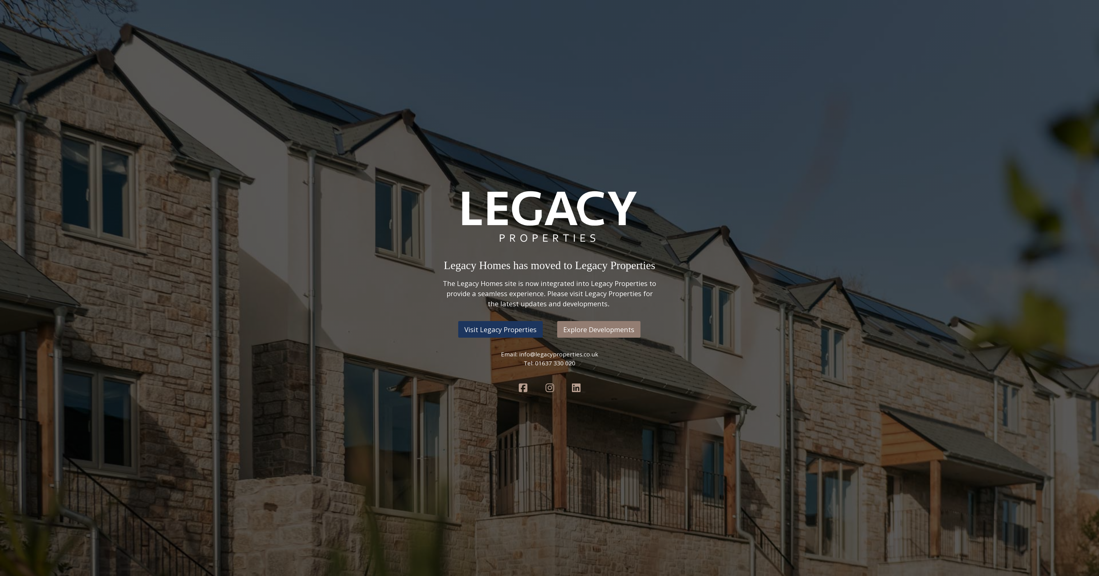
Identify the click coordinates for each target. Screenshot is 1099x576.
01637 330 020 (555, 363)
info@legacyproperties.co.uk (558, 354)
